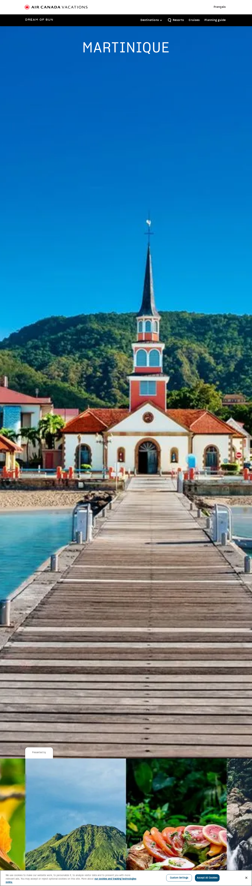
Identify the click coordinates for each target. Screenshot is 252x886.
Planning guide (215, 20)
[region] (126, 878)
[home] (38, 20)
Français (220, 7)
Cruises (194, 20)
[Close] (246, 878)
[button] (151, 20)
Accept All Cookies (207, 878)
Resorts (178, 20)
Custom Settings (179, 878)
